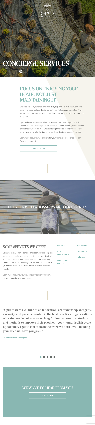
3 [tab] (47, 358)
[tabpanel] (47, 325)
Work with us (47, 396)
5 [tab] (54, 358)
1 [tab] (41, 358)
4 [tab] (51, 358)
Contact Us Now (38, 149)
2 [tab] (44, 358)
